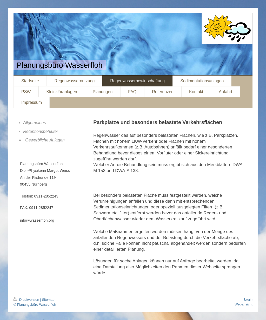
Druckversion (27, 300)
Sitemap (48, 300)
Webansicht (243, 304)
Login (248, 299)
